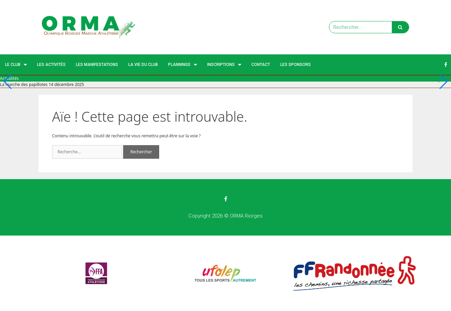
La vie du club (143, 64)
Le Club (16, 64)
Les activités (51, 64)
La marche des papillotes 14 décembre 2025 (42, 84)
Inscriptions (224, 64)
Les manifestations (97, 64)
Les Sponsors (295, 64)
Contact (260, 64)
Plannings (182, 64)
